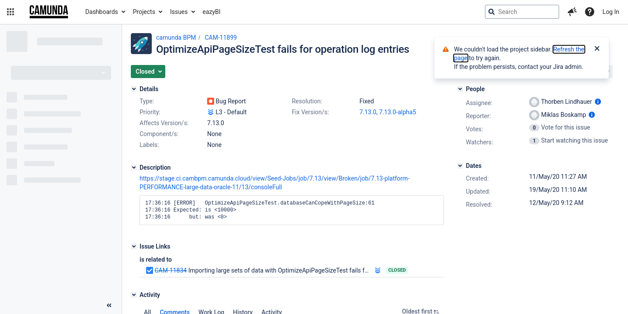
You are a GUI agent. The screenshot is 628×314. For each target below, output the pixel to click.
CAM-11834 (170, 270)
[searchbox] (522, 12)
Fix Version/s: (310, 112)
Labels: (149, 144)
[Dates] (460, 166)
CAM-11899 (221, 37)
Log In (611, 11)
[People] (460, 89)
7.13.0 (367, 112)
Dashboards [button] (101, 11)
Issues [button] (179, 11)
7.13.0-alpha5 (397, 112)
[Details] (134, 89)
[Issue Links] (134, 246)
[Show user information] (597, 101)
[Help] (590, 12)
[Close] (597, 49)
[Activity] (134, 295)
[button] (10, 11)
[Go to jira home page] (48, 11)
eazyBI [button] (212, 11)
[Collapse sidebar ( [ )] (109, 305)
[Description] (134, 167)
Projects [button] (144, 11)
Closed (397, 270)
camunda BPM (176, 37)
